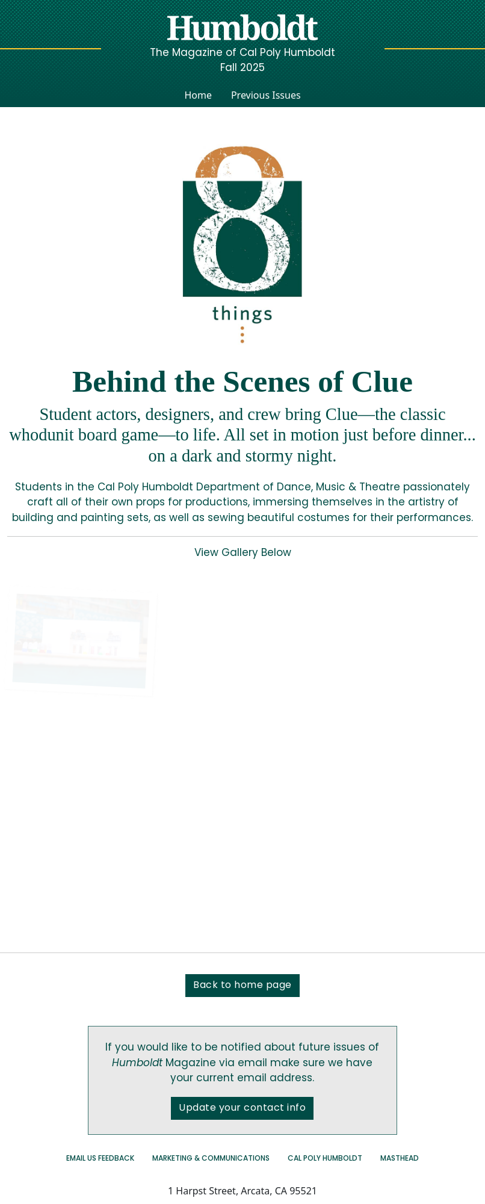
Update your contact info (242, 1108)
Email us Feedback (100, 1159)
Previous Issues (266, 95)
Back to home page (242, 985)
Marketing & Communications (211, 1159)
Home (198, 95)
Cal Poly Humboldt (325, 1159)
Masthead (399, 1159)
